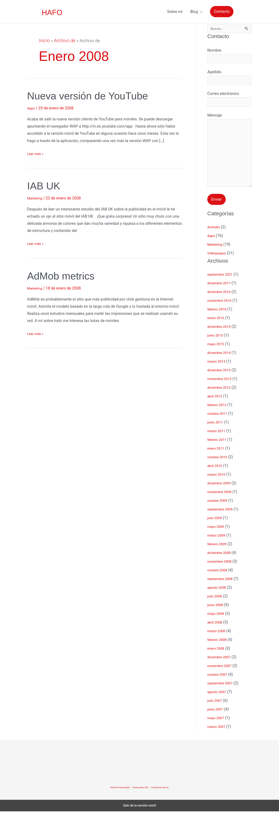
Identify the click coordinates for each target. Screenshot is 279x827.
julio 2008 (215, 611)
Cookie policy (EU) (140, 802)
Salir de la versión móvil (139, 821)
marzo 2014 (217, 377)
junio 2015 (216, 350)
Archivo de (63, 40)
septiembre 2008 (221, 594)
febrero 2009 (218, 559)
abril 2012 (216, 411)
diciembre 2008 (220, 568)
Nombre (229, 57)
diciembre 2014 (220, 368)
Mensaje (229, 161)
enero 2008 (217, 664)
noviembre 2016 (221, 316)
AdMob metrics (66, 275)
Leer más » (36, 153)
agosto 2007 (218, 707)
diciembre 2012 (220, 403)
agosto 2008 (218, 603)
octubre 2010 (218, 472)
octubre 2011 (218, 429)
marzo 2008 (217, 646)
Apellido (229, 80)
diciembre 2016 (220, 307)
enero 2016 (217, 333)
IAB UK (46, 185)
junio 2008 (216, 620)
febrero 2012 (218, 420)
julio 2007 (215, 716)
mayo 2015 (216, 359)
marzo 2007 (217, 742)
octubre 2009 (218, 516)
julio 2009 (215, 533)
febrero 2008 (218, 655)
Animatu (214, 242)
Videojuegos (218, 268)
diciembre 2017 (220, 298)
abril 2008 (216, 637)
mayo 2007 (216, 733)
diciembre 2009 (220, 498)
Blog (194, 11)
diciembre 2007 (220, 672)
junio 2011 (216, 437)
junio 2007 (216, 724)
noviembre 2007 (221, 681)
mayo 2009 (216, 542)
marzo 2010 (217, 490)
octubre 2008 (218, 585)
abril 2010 (216, 481)
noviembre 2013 (221, 394)
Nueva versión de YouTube (96, 95)
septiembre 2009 (221, 524)
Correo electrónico (229, 103)
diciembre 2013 (220, 385)
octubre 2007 (218, 690)
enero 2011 (217, 464)
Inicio (44, 40)
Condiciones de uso (163, 802)
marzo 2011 (217, 446)
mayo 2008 (216, 629)
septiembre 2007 (221, 698)
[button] (221, 11)
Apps (31, 108)
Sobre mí (175, 11)
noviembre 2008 (221, 577)
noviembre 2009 (221, 507)
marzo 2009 (217, 550)
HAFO (52, 12)
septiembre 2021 (221, 290)
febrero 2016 (218, 324)
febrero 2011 (218, 455)
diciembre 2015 (220, 342)
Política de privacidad (117, 802)
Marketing (35, 198)
